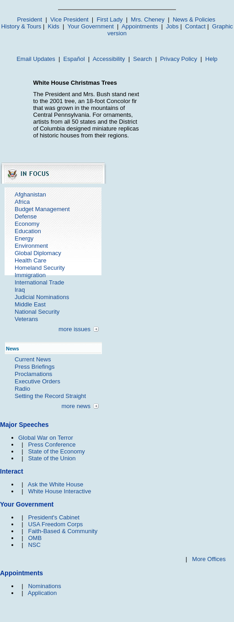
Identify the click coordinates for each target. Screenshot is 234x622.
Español (74, 58)
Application (42, 592)
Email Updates (35, 58)
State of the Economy (56, 451)
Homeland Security (40, 267)
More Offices (208, 559)
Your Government (90, 26)
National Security (37, 311)
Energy (24, 238)
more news (75, 406)
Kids (53, 26)
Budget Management (42, 209)
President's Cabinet (53, 517)
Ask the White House (55, 484)
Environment (31, 245)
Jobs (172, 26)
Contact (195, 26)
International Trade (39, 282)
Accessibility (109, 58)
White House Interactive (59, 491)
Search (142, 58)
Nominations (44, 586)
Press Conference (51, 444)
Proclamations (33, 374)
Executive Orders (37, 381)
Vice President (69, 19)
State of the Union (51, 458)
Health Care (30, 260)
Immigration (30, 275)
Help (211, 58)
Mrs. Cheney (148, 19)
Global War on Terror (45, 437)
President (29, 19)
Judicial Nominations (42, 297)
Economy (27, 223)
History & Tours (21, 26)
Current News (33, 359)
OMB (35, 538)
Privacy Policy (178, 58)
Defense (26, 216)
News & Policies (194, 19)
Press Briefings (34, 366)
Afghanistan (30, 194)
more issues (74, 329)
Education (28, 231)
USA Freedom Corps (55, 524)
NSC (34, 544)
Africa (22, 201)
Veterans (26, 319)
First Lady (109, 19)
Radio (22, 388)
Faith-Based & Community (62, 531)
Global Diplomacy (38, 253)
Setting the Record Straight (50, 396)
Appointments (140, 26)
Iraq (20, 289)
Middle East (30, 304)
